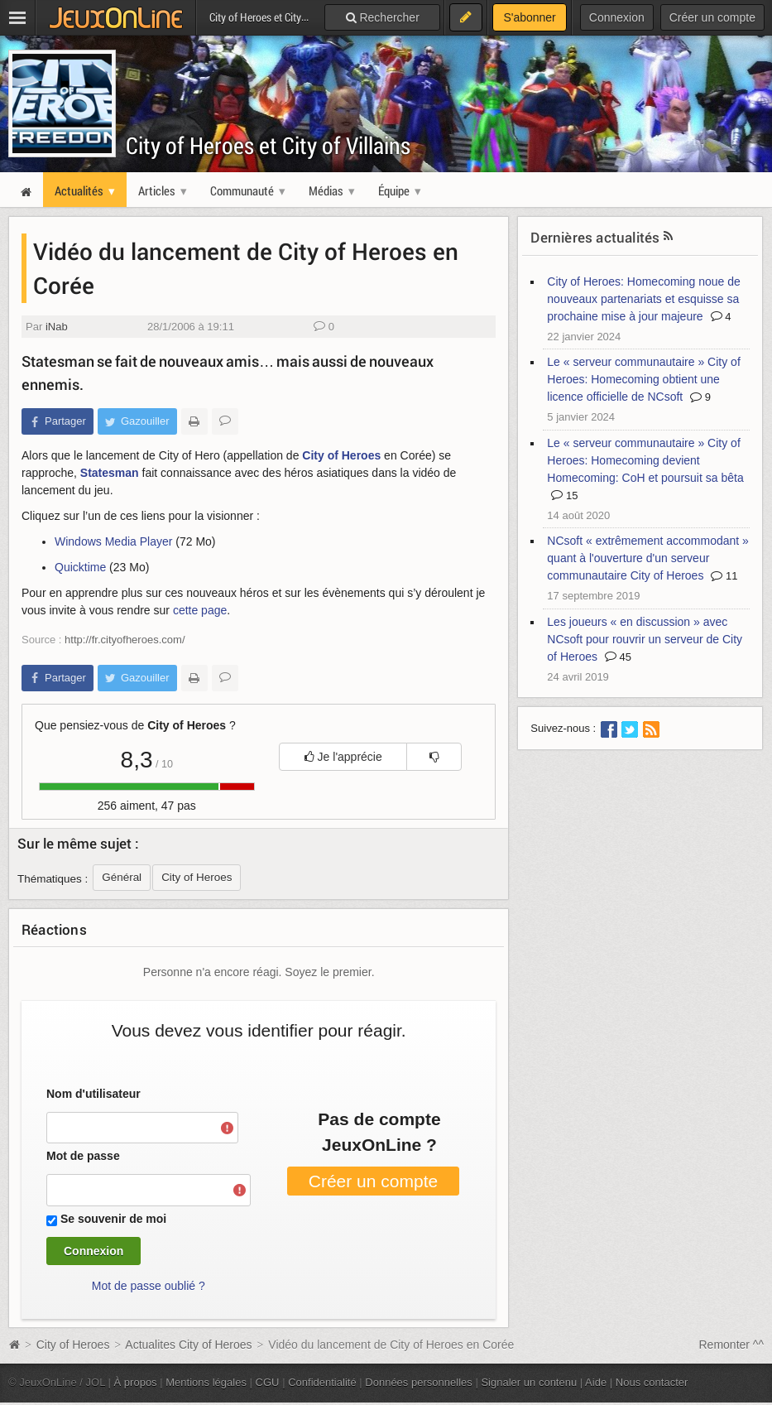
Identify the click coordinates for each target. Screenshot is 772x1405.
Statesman (109, 472)
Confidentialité (322, 1382)
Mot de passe (83, 1155)
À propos (135, 1382)
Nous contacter (652, 1382)
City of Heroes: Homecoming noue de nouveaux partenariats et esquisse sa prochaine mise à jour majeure (643, 299)
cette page (200, 610)
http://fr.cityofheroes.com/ (125, 639)
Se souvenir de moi (113, 1218)
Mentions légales (206, 1382)
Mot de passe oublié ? (148, 1285)
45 (618, 657)
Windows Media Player (113, 541)
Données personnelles (418, 1382)
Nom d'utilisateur (93, 1093)
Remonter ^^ (732, 1344)
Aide (596, 1382)
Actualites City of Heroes (188, 1344)
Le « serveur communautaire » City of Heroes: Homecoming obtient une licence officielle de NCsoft (643, 379)
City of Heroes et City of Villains (268, 145)
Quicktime (80, 567)
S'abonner (529, 17)
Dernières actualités (594, 237)
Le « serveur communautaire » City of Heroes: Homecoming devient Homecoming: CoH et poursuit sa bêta (645, 460)
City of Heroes (341, 455)
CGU (268, 1382)
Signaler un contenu (529, 1382)
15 (564, 495)
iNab (57, 326)
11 (724, 576)
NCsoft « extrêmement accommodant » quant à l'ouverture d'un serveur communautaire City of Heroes (648, 558)
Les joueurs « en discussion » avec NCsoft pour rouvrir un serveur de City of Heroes (644, 639)
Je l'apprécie (343, 756)
